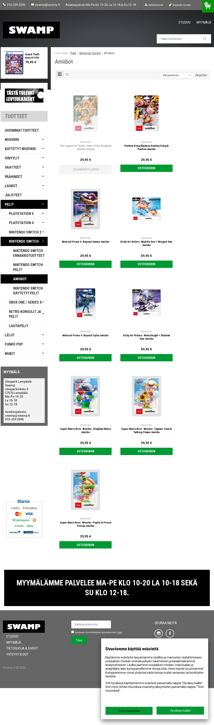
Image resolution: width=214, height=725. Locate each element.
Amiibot (20, 279)
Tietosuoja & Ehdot (19, 685)
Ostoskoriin (113, 146)
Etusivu (184, 22)
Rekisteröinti (155, 4)
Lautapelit (18, 326)
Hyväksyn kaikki (180, 710)
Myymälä (203, 22)
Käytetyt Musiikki (20, 148)
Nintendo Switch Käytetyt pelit (28, 290)
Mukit (10, 353)
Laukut (11, 186)
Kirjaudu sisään (182, 4)
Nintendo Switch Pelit (28, 267)
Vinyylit (12, 158)
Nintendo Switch (24, 241)
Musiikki (12, 139)
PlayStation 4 (21, 223)
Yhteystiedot (14, 691)
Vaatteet (13, 167)
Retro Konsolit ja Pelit (25, 314)
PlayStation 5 (21, 213)
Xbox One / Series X (25, 302)
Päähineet (13, 176)
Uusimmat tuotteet (22, 130)
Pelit (9, 204)
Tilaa (79, 677)
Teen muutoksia (129, 710)
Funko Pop (14, 344)
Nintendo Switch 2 (25, 232)
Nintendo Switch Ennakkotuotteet (29, 253)
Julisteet (13, 195)
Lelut (10, 335)
